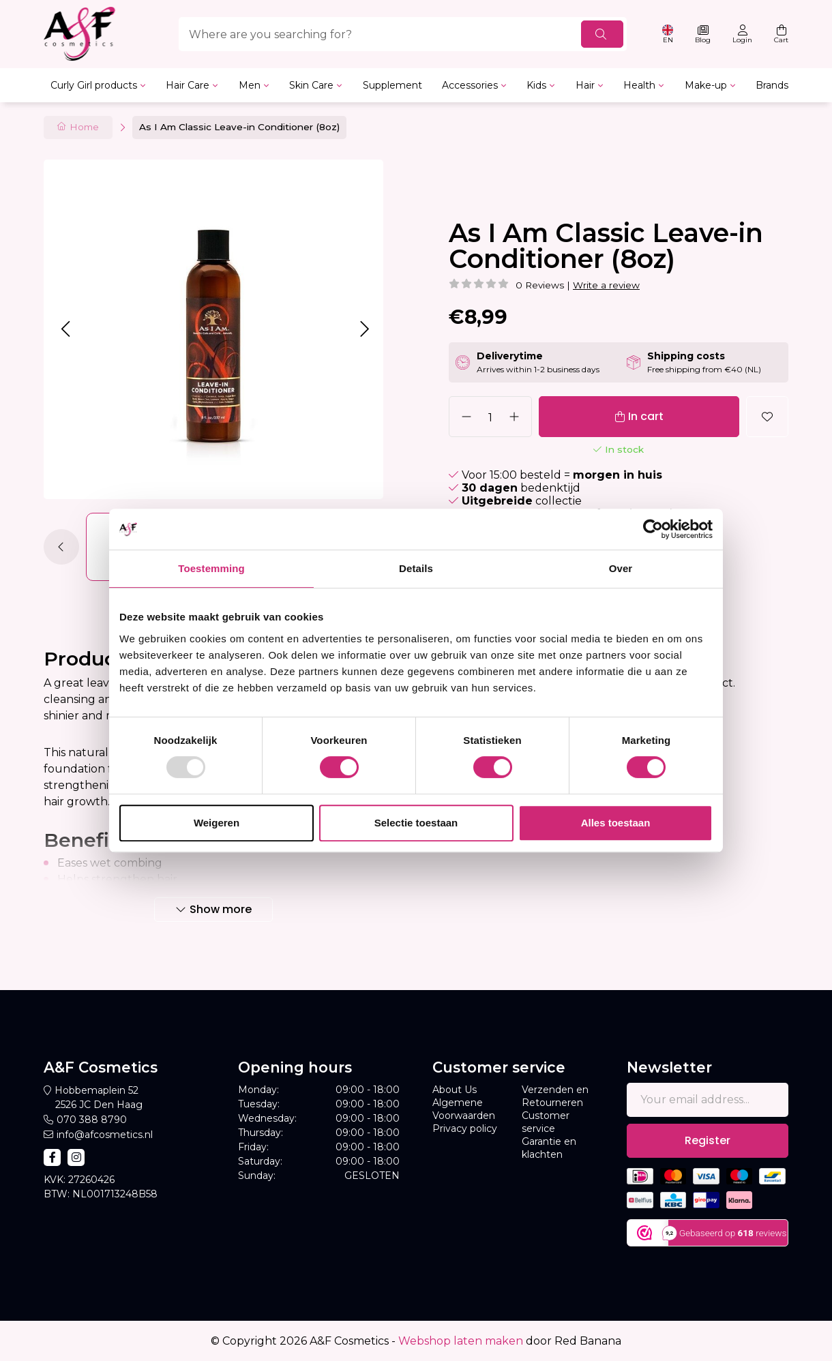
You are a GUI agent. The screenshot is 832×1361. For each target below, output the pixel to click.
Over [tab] (621, 568)
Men (250, 85)
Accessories (470, 85)
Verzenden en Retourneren (555, 1096)
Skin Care (311, 85)
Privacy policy (464, 1128)
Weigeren (216, 822)
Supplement (392, 85)
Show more (221, 909)
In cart (646, 416)
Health (639, 85)
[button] (65, 329)
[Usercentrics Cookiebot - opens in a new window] (653, 529)
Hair (585, 85)
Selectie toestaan (416, 822)
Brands (772, 85)
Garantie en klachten (549, 1148)
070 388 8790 (92, 1119)
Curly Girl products (93, 85)
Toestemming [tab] (211, 568)
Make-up (706, 85)
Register (707, 1140)
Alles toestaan (616, 822)
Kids (536, 85)
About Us (454, 1089)
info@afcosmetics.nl (105, 1134)
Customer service (545, 1122)
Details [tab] (416, 568)
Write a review (606, 285)
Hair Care (187, 85)
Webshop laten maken (460, 1340)
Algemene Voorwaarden (463, 1109)
